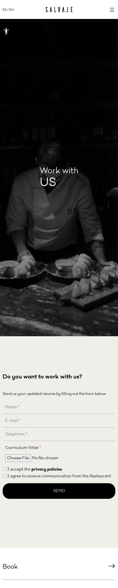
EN (11, 10)
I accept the (34, 469)
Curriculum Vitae (23, 447)
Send (59, 490)
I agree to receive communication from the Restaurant (59, 476)
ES (5, 10)
